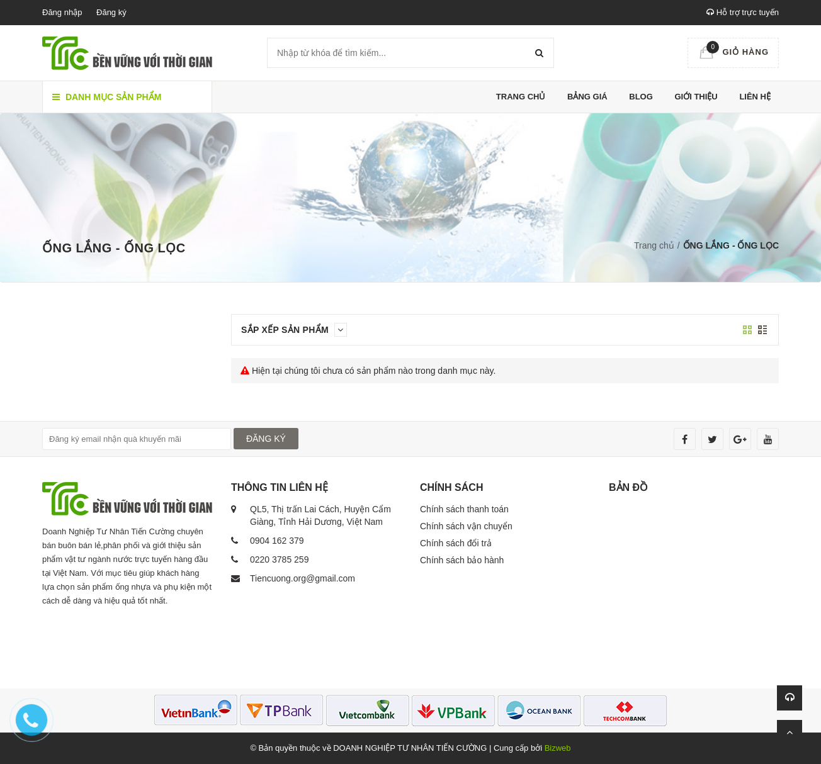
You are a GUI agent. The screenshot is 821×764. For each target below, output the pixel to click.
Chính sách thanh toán (464, 509)
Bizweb (558, 748)
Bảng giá (587, 96)
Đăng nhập (62, 12)
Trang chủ (521, 96)
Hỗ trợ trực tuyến (742, 12)
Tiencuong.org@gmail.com (302, 578)
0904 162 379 (277, 541)
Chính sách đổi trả (456, 543)
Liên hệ (755, 96)
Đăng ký (111, 12)
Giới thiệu (695, 96)
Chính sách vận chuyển (466, 526)
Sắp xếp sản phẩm (294, 330)
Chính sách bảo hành (462, 560)
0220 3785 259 (279, 559)
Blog (641, 96)
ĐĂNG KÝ (266, 439)
